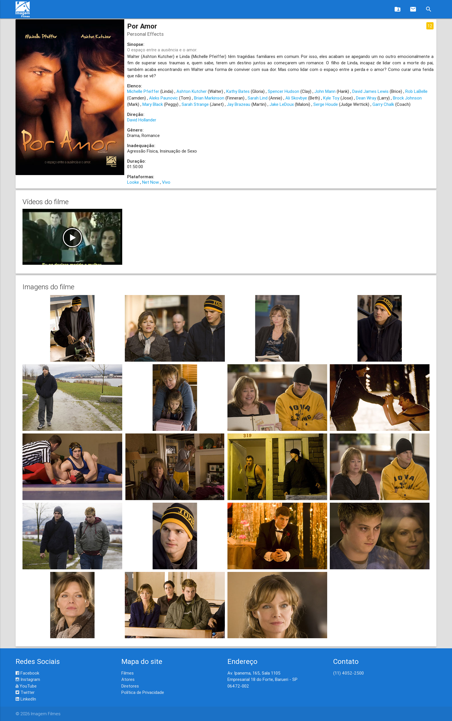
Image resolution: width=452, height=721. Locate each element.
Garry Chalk (383, 104)
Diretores (130, 686)
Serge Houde (325, 104)
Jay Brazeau (238, 104)
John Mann (325, 91)
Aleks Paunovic (163, 98)
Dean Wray (366, 98)
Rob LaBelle (416, 91)
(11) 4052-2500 (348, 673)
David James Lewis (370, 91)
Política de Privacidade (142, 692)
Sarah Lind (258, 98)
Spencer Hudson (283, 91)
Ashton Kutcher (191, 91)
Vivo (166, 182)
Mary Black (152, 104)
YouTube (26, 686)
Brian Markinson (209, 98)
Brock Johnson (407, 98)
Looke (133, 182)
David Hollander (141, 120)
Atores (128, 679)
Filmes (127, 673)
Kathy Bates (238, 91)
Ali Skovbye (296, 98)
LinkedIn (26, 699)
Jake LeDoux (282, 104)
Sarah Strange (195, 104)
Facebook (27, 673)
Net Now (150, 182)
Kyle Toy (331, 98)
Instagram (28, 679)
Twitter (25, 692)
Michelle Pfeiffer (143, 91)
